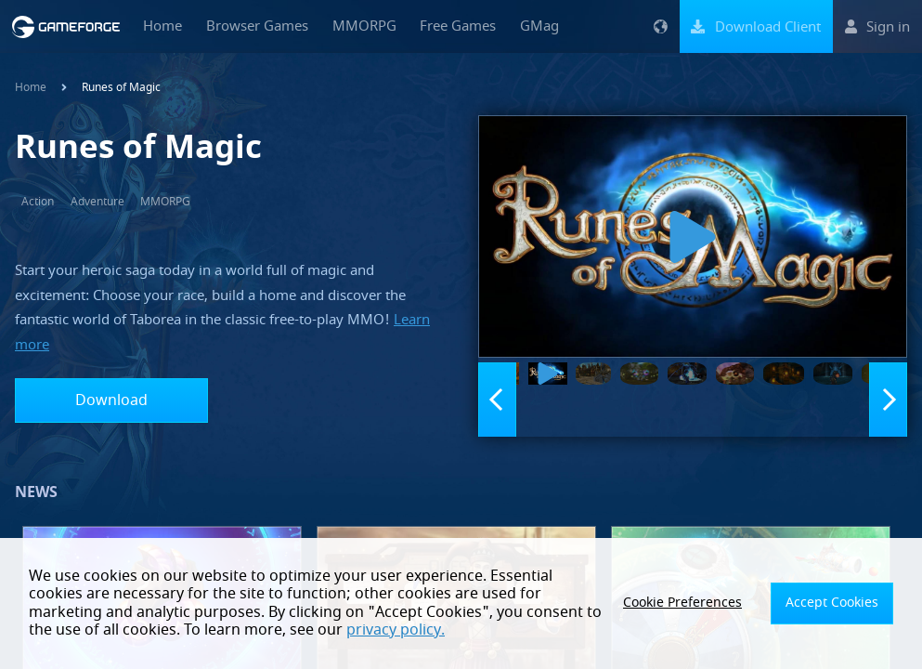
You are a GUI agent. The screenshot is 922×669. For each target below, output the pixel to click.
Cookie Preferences (705, 603)
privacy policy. (220, 630)
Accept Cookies (838, 603)
